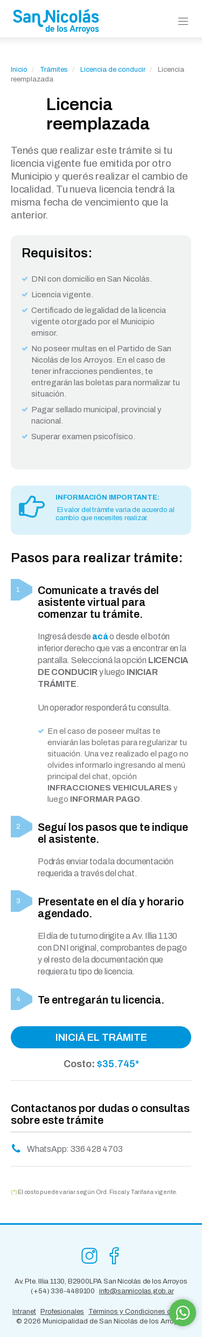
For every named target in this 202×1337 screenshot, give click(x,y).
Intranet (24, 1311)
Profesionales (62, 1311)
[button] (183, 22)
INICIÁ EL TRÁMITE (101, 1037)
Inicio (19, 69)
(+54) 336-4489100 (63, 1291)
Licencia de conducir (113, 69)
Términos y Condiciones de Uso (139, 1311)
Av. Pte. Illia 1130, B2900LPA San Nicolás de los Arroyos (101, 1281)
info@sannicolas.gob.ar (136, 1291)
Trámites (54, 69)
